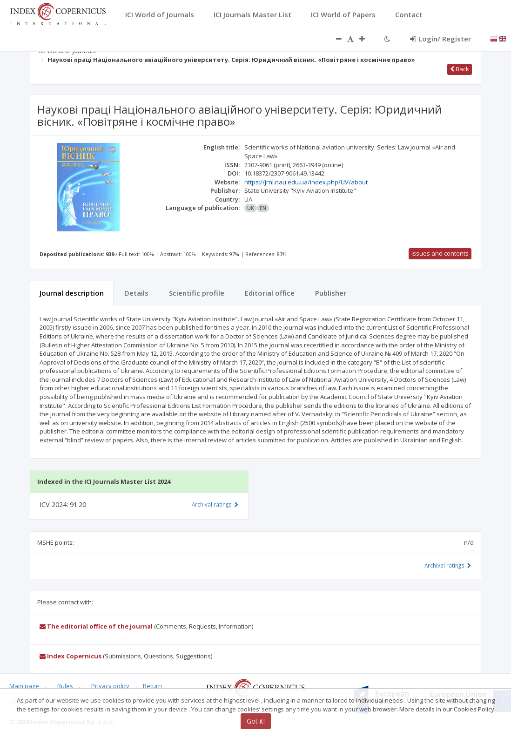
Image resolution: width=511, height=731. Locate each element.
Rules (65, 686)
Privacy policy (110, 686)
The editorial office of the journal (96, 626)
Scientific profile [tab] (196, 293)
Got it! (256, 721)
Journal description (72, 293)
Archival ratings (447, 565)
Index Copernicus (70, 656)
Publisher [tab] (330, 293)
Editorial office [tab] (270, 293)
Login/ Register (440, 38)
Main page (24, 686)
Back (459, 69)
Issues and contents (440, 253)
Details (136, 293)
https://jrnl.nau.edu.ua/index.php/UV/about (306, 182)
